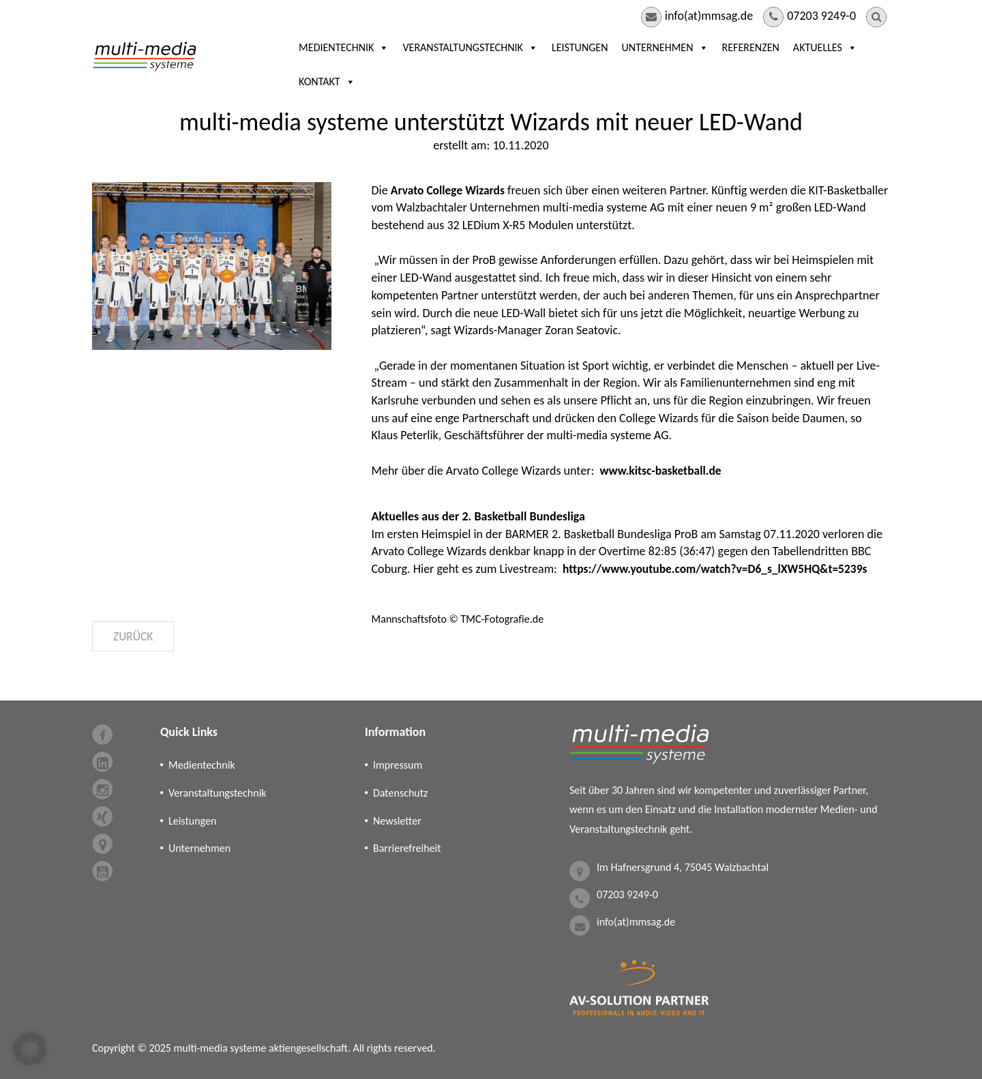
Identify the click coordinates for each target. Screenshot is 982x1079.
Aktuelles (788, 64)
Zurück (133, 636)
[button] (30, 1049)
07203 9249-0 (821, 15)
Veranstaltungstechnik (433, 64)
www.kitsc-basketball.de (662, 470)
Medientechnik (307, 64)
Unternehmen (627, 64)
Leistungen (542, 64)
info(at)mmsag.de (709, 15)
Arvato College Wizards (450, 190)
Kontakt (861, 64)
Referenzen (713, 64)
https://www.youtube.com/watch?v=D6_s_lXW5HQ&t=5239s (720, 568)
